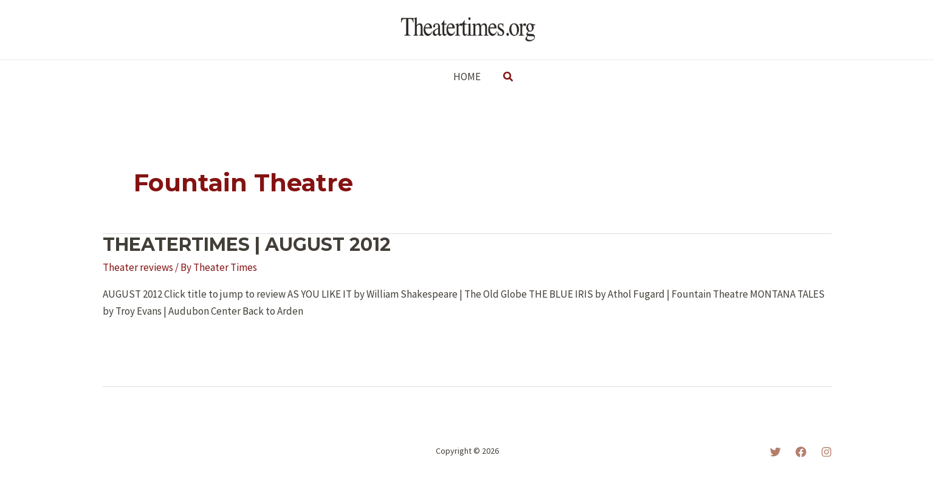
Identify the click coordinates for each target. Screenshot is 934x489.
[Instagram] (826, 451)
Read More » (141, 344)
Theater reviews (138, 267)
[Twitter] (775, 451)
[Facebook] (800, 451)
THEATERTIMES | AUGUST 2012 (247, 244)
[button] (508, 77)
